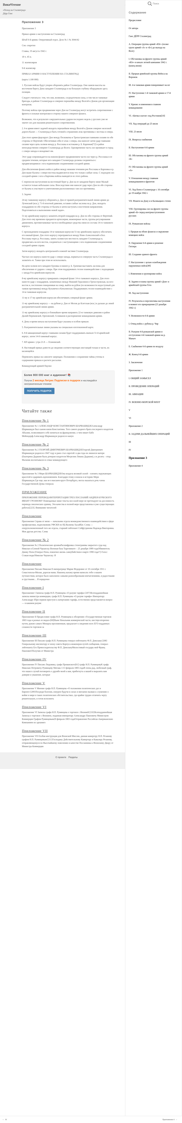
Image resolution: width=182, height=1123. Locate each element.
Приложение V (33, 683)
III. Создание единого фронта (143, 254)
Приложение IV (34, 659)
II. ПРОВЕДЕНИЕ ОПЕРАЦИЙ (144, 386)
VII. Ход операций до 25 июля (143, 123)
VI (130, 418)
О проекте (60, 757)
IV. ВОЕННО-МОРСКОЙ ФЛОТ (144, 402)
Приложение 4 (136, 466)
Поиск (153, 3)
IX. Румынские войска (139, 223)
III (130, 442)
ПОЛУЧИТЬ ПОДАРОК (39, 391)
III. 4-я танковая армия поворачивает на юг (149, 85)
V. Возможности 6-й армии (142, 316)
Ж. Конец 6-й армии (138, 354)
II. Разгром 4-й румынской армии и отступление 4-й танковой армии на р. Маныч (147, 335)
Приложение (32, 516)
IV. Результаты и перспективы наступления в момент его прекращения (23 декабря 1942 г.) (149, 304)
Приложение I (33, 587)
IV (130, 450)
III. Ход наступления (139, 293)
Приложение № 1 (35, 420)
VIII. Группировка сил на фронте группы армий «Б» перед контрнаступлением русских (148, 212)
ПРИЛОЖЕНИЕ (34, 492)
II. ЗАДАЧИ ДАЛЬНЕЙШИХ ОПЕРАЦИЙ (149, 434)
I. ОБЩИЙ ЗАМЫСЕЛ (140, 378)
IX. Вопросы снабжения (140, 139)
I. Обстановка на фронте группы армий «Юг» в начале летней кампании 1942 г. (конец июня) (148, 62)
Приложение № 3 (35, 468)
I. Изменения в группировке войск (145, 273)
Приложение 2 (136, 426)
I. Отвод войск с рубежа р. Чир (143, 323)
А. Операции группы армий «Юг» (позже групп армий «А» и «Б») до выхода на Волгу (149, 47)
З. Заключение (136, 362)
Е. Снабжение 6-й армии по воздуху (146, 346)
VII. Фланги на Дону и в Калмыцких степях (150, 201)
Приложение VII (35, 731)
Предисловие (135, 20)
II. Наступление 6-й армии (141, 147)
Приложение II (33, 611)
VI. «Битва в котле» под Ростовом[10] (147, 116)
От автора (133, 28)
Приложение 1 (136, 370)
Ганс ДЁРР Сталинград (140, 36)
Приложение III (34, 635)
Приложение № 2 (35, 444)
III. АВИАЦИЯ (136, 394)
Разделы (72, 757)
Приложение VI (34, 707)
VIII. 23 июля (135, 131)
